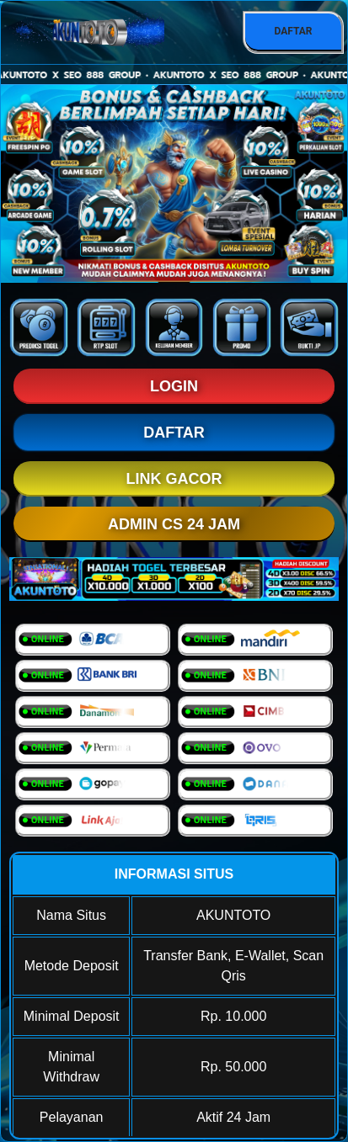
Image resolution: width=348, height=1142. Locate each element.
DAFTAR (293, 31)
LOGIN (174, 386)
